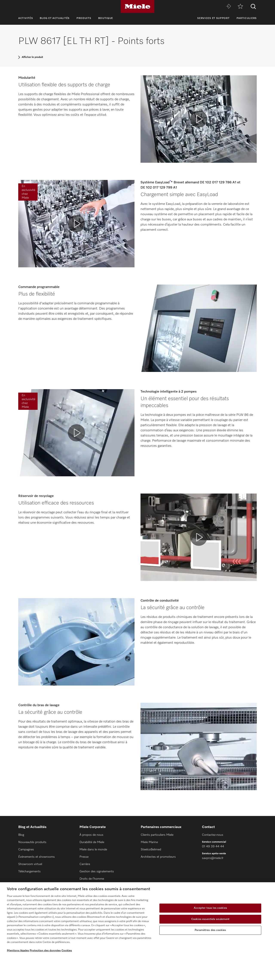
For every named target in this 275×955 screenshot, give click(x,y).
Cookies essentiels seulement (210, 919)
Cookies (66, 950)
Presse (84, 856)
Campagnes (26, 849)
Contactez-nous (212, 834)
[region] (137, 918)
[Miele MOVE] (228, 6)
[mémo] (240, 6)
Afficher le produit (32, 57)
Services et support (213, 18)
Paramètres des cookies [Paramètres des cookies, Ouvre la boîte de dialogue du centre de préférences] (210, 930)
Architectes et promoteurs (158, 856)
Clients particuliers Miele (157, 834)
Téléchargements (29, 871)
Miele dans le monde (93, 849)
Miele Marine (149, 842)
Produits (83, 18)
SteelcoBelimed (151, 849)
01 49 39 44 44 (213, 846)
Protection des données (45, 950)
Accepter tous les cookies (210, 908)
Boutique (105, 18)
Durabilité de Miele (91, 842)
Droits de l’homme (91, 878)
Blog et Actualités (55, 18)
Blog (21, 834)
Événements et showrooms (36, 856)
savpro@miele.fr (212, 858)
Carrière (84, 864)
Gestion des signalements (96, 871)
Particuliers (247, 18)
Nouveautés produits (32, 842)
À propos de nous (91, 834)
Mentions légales (18, 950)
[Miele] (137, 6)
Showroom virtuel (30, 864)
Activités (25, 18)
